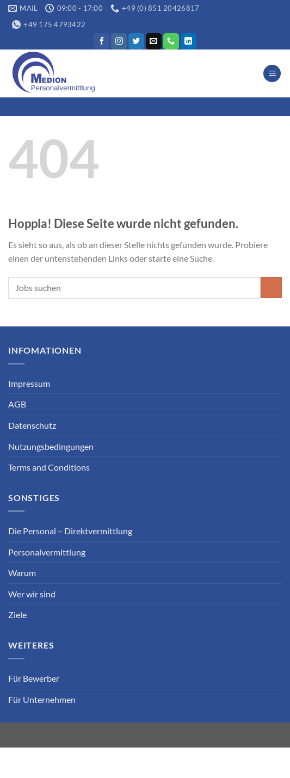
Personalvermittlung (46, 552)
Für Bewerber (33, 678)
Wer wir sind (31, 594)
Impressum (29, 383)
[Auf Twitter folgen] (136, 41)
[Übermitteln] (271, 287)
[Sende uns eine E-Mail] (154, 41)
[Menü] (272, 74)
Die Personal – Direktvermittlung (70, 531)
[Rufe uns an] (171, 41)
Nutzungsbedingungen (51, 446)
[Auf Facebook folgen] (101, 41)
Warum (22, 572)
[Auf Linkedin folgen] (188, 41)
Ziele (17, 614)
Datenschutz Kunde (221, 755)
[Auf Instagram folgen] (119, 41)
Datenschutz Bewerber (132, 755)
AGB (17, 404)
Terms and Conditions (49, 467)
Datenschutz (32, 425)
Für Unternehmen (42, 699)
